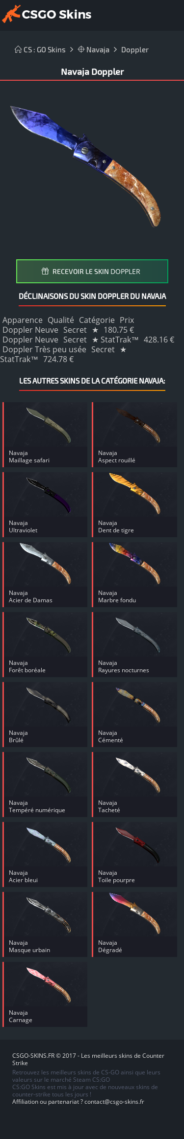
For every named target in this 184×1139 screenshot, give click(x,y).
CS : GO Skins (40, 49)
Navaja (93, 49)
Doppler (135, 49)
